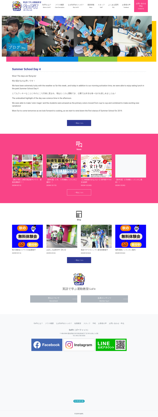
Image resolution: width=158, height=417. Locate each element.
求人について (54, 299)
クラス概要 (49, 323)
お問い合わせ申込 (141, 6)
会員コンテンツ (104, 299)
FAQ (94, 323)
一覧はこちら (79, 123)
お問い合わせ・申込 (116, 323)
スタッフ (87, 323)
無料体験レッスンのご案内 (125, 250)
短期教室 (77, 323)
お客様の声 (102, 323)
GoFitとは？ (38, 323)
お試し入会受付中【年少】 (56, 250)
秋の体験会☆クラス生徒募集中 (24, 250)
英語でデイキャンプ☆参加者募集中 (94, 250)
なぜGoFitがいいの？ (64, 323)
